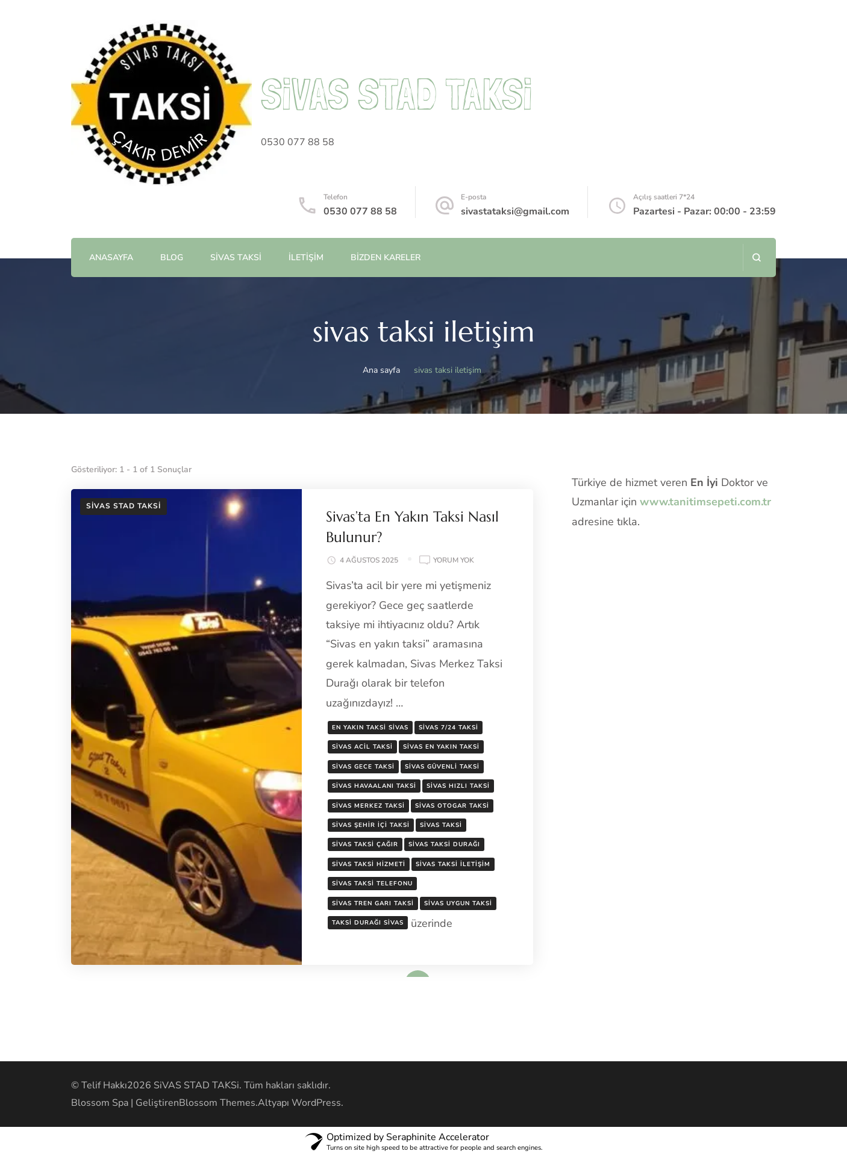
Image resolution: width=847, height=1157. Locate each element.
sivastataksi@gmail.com (515, 211)
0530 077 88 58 (360, 211)
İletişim (306, 257)
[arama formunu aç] (756, 257)
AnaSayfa (111, 257)
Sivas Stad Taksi (123, 506)
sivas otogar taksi (452, 806)
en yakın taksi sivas (370, 727)
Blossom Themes (217, 1102)
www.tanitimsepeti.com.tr (705, 501)
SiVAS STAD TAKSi (396, 94)
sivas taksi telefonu (372, 883)
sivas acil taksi (362, 747)
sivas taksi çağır (365, 844)
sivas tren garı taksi (373, 903)
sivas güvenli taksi (442, 766)
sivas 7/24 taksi (448, 727)
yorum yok (453, 560)
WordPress (316, 1102)
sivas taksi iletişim (453, 864)
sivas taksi (441, 825)
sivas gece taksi (363, 766)
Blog (171, 257)
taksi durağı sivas (368, 922)
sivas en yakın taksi (441, 747)
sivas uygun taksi (458, 903)
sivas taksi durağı (444, 844)
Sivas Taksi (235, 257)
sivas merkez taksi (368, 806)
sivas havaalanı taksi (374, 786)
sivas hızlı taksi (458, 786)
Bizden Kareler (385, 257)
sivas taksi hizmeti (368, 864)
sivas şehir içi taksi (371, 825)
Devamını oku (400, 973)
